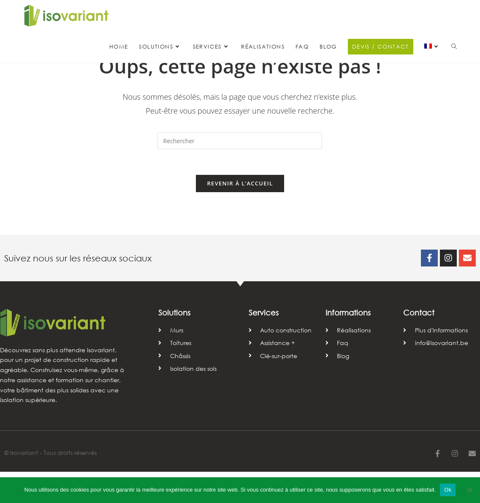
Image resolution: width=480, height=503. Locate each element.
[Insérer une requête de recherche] (239, 171)
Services (264, 343)
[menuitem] (432, 47)
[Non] (469, 490)
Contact (418, 343)
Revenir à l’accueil (240, 214)
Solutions (174, 343)
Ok (447, 490)
